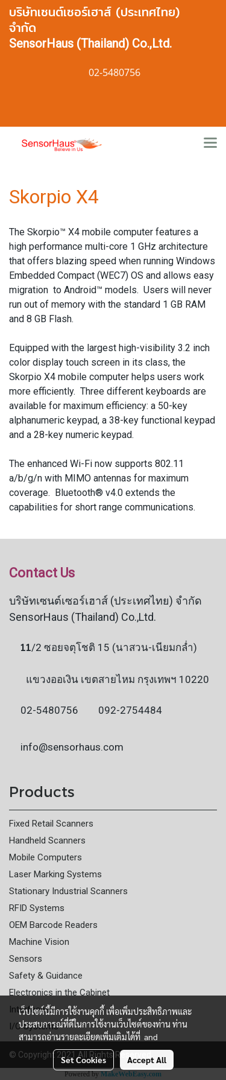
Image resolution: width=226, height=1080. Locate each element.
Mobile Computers (45, 857)
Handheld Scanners (47, 840)
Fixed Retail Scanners (51, 823)
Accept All (146, 1059)
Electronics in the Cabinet (59, 992)
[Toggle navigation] (210, 143)
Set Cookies (83, 1059)
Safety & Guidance (46, 975)
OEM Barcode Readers (53, 925)
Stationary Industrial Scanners (68, 891)
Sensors (25, 958)
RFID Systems (36, 908)
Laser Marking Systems (55, 874)
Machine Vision (39, 941)
